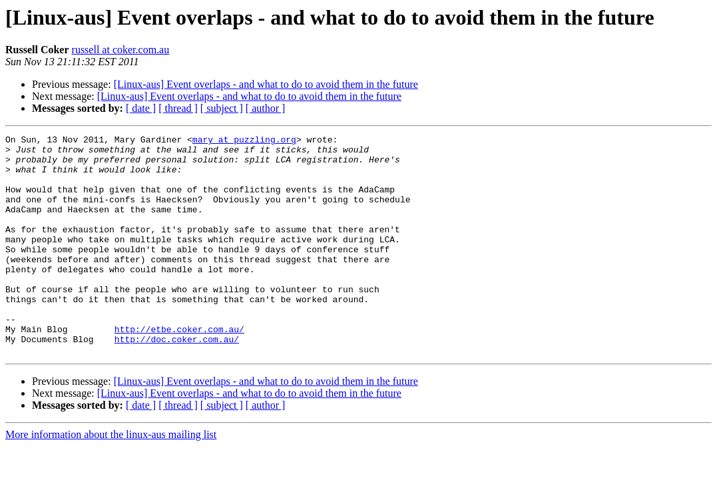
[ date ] (141, 108)
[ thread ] (178, 108)
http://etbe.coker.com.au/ (179, 369)
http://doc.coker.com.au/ (177, 381)
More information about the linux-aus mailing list (110, 478)
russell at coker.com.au (121, 49)
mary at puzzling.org (244, 141)
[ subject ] (221, 108)
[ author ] (266, 108)
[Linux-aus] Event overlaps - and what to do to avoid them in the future (266, 84)
